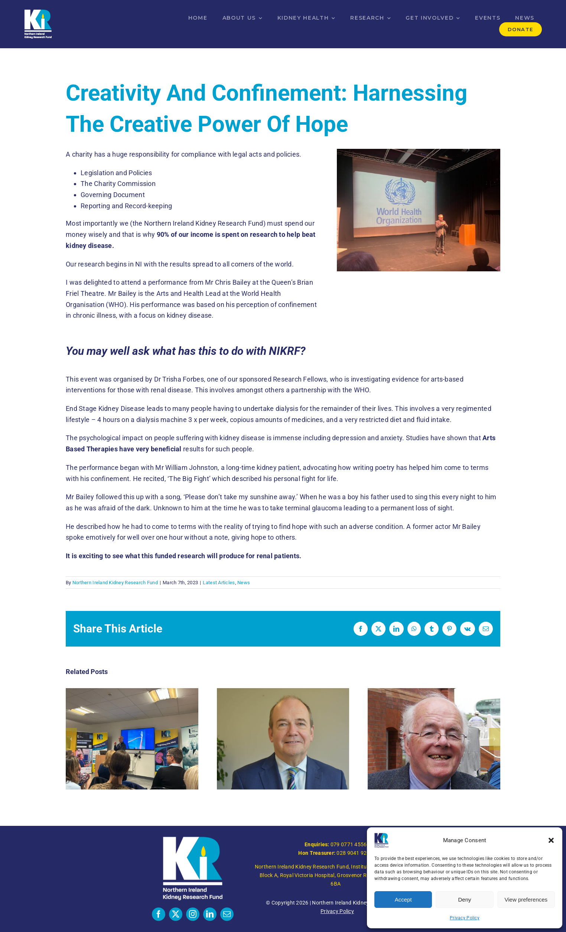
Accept (403, 899)
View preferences (526, 899)
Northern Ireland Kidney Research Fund (115, 582)
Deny (464, 899)
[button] (551, 840)
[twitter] (175, 914)
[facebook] (158, 914)
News (243, 582)
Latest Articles (219, 582)
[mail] (227, 914)
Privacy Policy (464, 917)
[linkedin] (210, 914)
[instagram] (192, 914)
